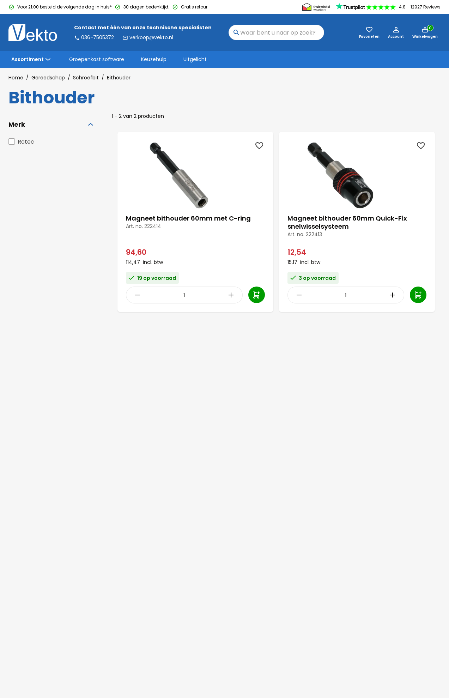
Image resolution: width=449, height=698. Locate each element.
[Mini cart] (425, 32)
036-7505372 (94, 37)
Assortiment (31, 59)
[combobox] (276, 32)
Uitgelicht (195, 59)
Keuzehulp (153, 59)
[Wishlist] (259, 145)
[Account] (396, 32)
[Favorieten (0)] (369, 32)
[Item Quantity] (184, 295)
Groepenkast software (96, 59)
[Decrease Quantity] (136, 295)
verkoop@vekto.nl (147, 37)
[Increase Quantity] (232, 295)
